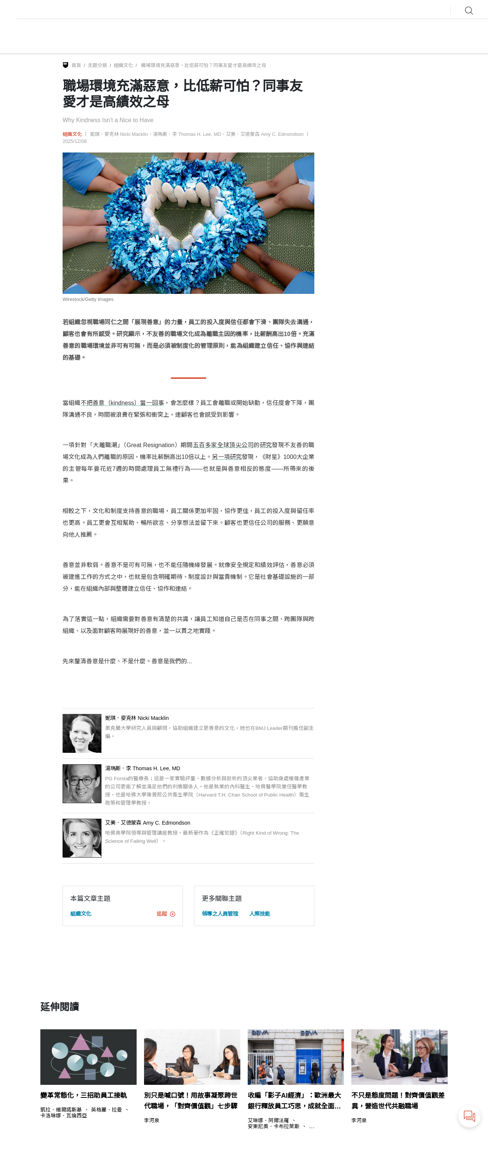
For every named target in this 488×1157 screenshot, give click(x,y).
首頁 (76, 65)
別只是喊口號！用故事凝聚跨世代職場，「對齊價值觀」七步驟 (190, 1101)
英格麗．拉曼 (106, 1110)
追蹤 (166, 914)
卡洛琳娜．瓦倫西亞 (63, 1116)
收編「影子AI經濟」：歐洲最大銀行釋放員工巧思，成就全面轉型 (294, 1102)
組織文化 (123, 65)
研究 (266, 445)
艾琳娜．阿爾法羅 (268, 1120)
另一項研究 (226, 457)
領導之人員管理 (220, 914)
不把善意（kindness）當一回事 (122, 403)
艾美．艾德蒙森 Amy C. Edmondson (265, 134)
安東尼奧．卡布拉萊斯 (274, 1126)
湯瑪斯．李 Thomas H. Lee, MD (187, 134)
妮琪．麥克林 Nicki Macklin (119, 134)
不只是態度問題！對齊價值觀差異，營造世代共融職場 (398, 1101)
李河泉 (152, 1120)
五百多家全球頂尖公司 (223, 445)
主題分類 (97, 65)
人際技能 (259, 914)
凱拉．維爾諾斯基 (61, 1110)
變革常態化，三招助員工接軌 (83, 1095)
